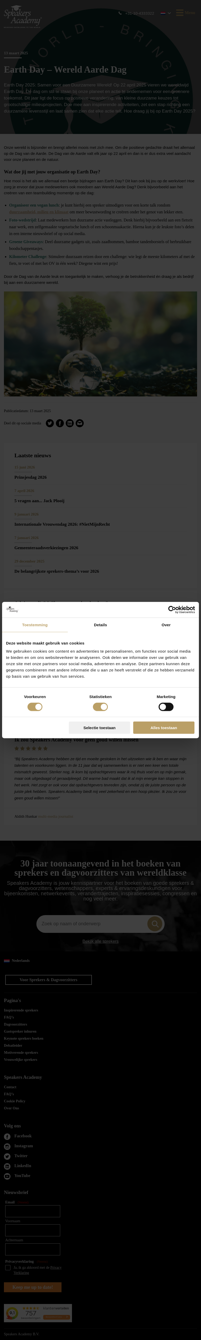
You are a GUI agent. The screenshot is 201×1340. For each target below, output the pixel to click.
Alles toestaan (163, 727)
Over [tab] (166, 624)
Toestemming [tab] (35, 624)
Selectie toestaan (99, 727)
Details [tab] (100, 624)
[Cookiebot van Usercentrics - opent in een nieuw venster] (172, 609)
